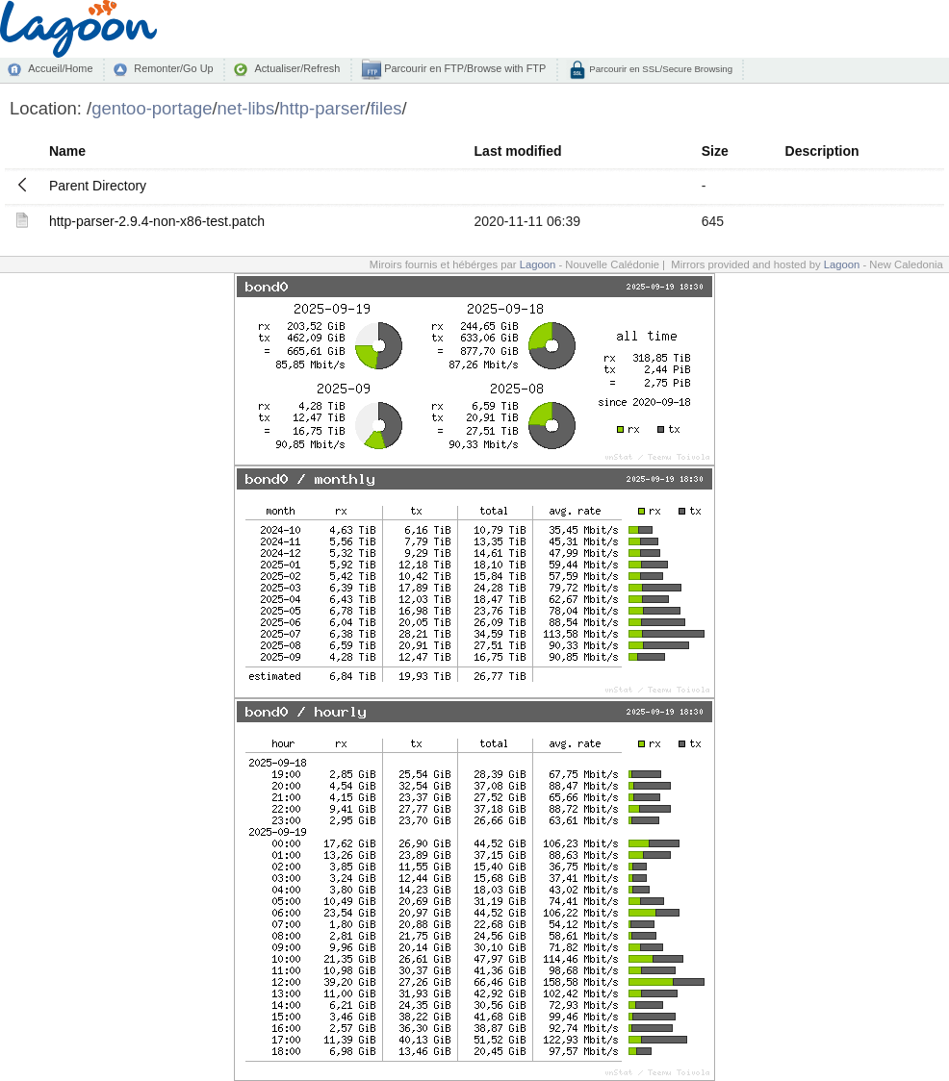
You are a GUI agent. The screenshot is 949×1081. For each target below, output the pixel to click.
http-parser (322, 108)
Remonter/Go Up (173, 68)
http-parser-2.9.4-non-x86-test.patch (157, 221)
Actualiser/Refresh (297, 68)
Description (822, 151)
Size (715, 151)
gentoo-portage (151, 108)
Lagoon (538, 264)
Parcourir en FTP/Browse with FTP (463, 68)
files (386, 108)
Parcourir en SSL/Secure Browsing (659, 68)
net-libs (246, 108)
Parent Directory (97, 185)
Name (67, 151)
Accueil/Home (60, 68)
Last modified (518, 151)
